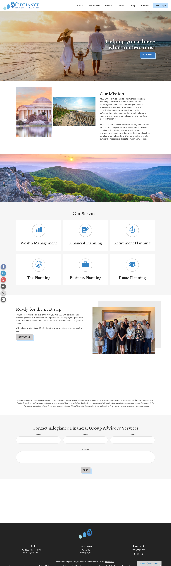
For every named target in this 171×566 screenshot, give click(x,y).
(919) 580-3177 (36, 553)
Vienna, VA (86, 550)
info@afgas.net (139, 550)
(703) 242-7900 (36, 550)
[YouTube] (3, 279)
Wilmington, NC (85, 553)
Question (85, 449)
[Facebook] (3, 266)
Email (85, 435)
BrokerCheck (109, 562)
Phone (132, 435)
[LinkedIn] (3, 273)
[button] (79, 5)
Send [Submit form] (85, 470)
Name (38, 435)
